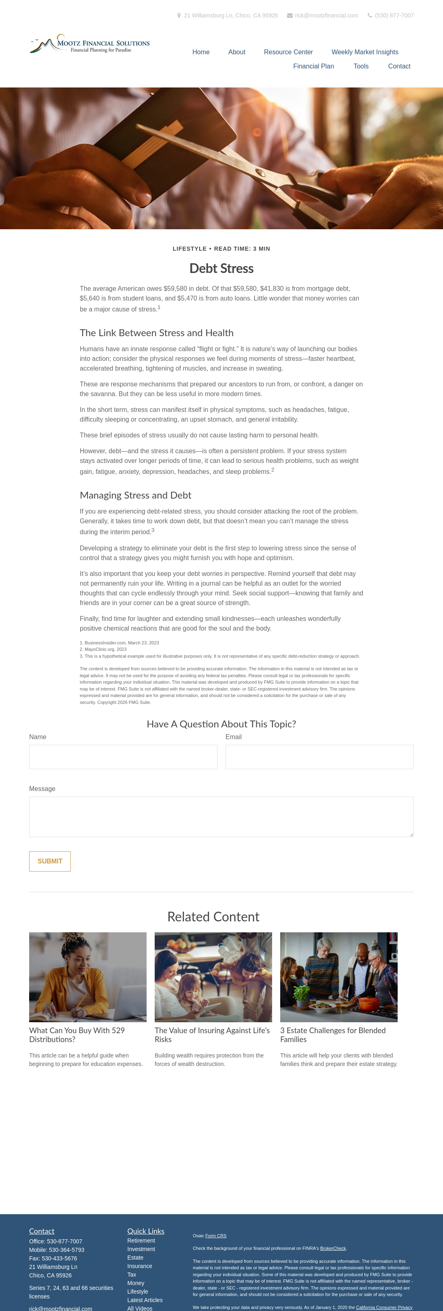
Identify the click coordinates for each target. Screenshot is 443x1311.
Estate (136, 1257)
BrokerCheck (333, 1248)
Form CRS (215, 1235)
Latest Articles (145, 1300)
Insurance (140, 1266)
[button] (201, 52)
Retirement (141, 1240)
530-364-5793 (66, 1250)
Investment (141, 1249)
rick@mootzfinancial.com (322, 15)
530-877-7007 (64, 1241)
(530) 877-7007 (390, 15)
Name (38, 736)
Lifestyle (138, 1291)
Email (234, 736)
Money (136, 1283)
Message (42, 788)
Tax (132, 1274)
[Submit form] (50, 861)
